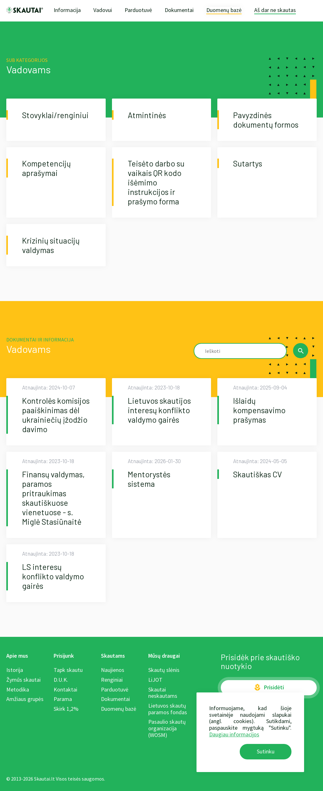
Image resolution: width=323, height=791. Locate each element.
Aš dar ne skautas (275, 10)
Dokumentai (179, 10)
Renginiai (112, 679)
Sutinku (265, 751)
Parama (63, 699)
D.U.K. (61, 679)
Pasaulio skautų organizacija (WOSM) (167, 728)
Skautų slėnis (163, 669)
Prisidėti (269, 687)
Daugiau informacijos (234, 734)
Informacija (67, 10)
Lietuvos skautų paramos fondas (167, 709)
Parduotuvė (138, 10)
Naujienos (112, 669)
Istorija (14, 669)
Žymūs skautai (23, 679)
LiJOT (155, 679)
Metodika (17, 689)
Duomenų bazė (224, 10)
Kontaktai (65, 689)
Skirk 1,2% (66, 708)
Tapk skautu (68, 669)
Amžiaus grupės (25, 699)
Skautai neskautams (162, 693)
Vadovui (102, 10)
